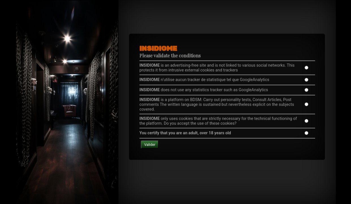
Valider (149, 138)
